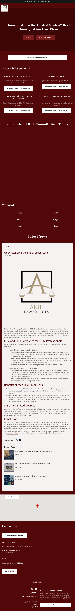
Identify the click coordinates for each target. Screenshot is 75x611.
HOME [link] (35, 582)
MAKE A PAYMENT (45, 37)
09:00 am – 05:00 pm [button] (16, 563)
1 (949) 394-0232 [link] (8, 553)
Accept (55, 604)
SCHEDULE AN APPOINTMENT (37, 57)
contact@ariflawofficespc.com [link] (11, 551)
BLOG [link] (40, 582)
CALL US (29, 37)
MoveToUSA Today (12, 434)
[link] (4, 5)
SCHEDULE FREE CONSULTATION (19, 88)
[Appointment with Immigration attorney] (37, 1)
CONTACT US (9, 571)
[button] (72, 5)
